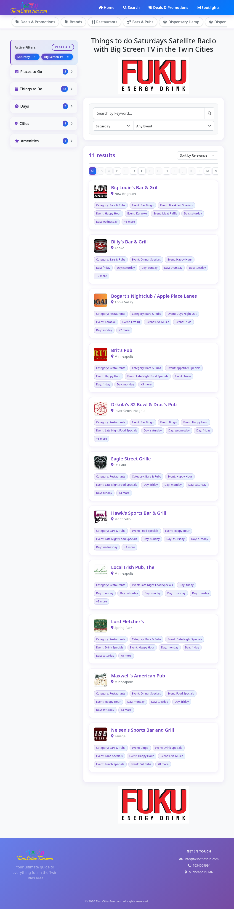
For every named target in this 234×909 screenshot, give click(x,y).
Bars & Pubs (140, 21)
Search (131, 7)
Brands (73, 21)
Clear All (63, 47)
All (93, 171)
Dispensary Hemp (181, 21)
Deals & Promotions (168, 7)
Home (106, 7)
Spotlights (208, 7)
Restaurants (104, 21)
